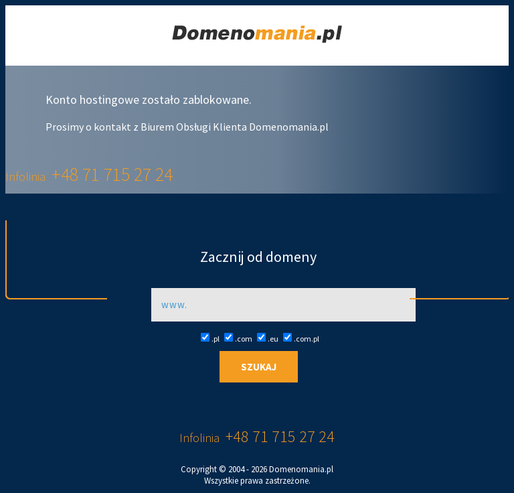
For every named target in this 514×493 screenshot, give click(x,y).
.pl (210, 339)
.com (238, 339)
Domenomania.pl (301, 469)
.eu (267, 339)
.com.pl (301, 339)
